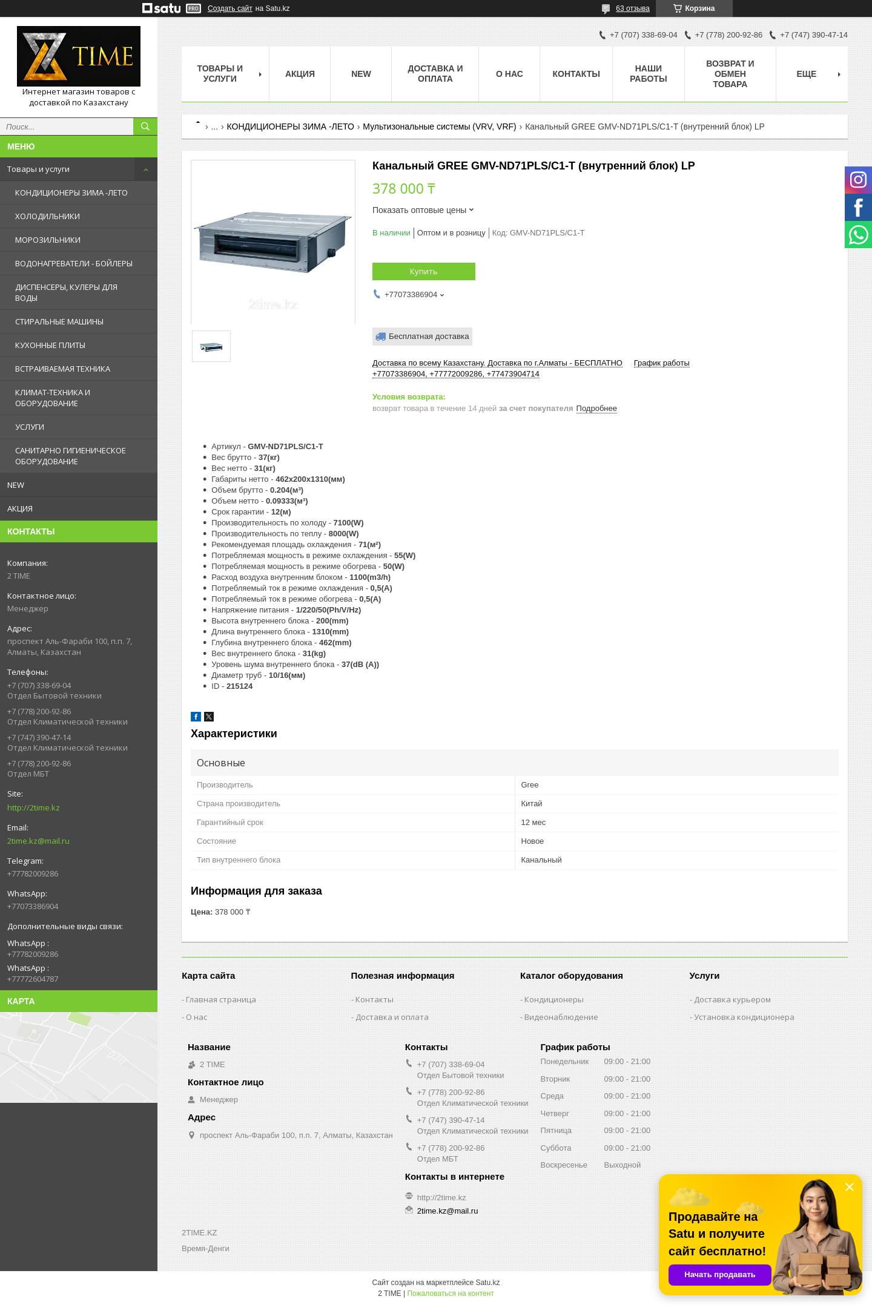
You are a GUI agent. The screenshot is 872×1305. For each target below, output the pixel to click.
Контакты (576, 74)
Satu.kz (487, 1282)
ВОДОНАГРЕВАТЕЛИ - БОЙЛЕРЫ (74, 263)
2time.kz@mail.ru (38, 840)
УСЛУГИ (29, 426)
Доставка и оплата (435, 74)
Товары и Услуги (220, 74)
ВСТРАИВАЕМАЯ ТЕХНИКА (62, 368)
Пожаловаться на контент (450, 1293)
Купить (424, 271)
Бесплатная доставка (429, 336)
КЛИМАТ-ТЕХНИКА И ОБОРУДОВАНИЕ (52, 398)
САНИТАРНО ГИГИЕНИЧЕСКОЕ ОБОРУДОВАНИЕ (70, 456)
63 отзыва (633, 8)
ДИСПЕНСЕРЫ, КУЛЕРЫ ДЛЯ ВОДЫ (66, 292)
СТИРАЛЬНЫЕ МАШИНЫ (59, 321)
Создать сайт (230, 8)
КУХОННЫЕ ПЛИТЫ (50, 345)
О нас (509, 74)
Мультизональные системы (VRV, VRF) (439, 126)
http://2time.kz (33, 807)
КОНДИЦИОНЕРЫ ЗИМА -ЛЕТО (71, 192)
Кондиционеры (554, 999)
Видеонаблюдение (561, 1016)
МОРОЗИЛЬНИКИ (48, 239)
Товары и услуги (38, 168)
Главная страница (221, 999)
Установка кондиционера (744, 1016)
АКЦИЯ (20, 508)
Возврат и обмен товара (730, 74)
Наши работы (648, 74)
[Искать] (145, 126)
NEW (15, 484)
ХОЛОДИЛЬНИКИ (47, 216)
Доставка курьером (732, 999)
